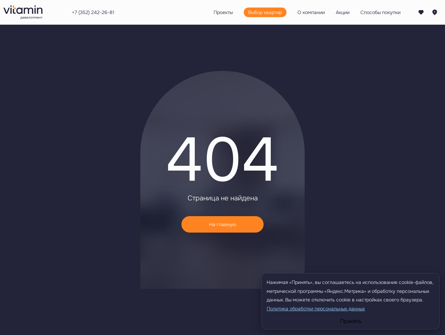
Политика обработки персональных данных (316, 309)
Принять (350, 321)
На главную (222, 224)
